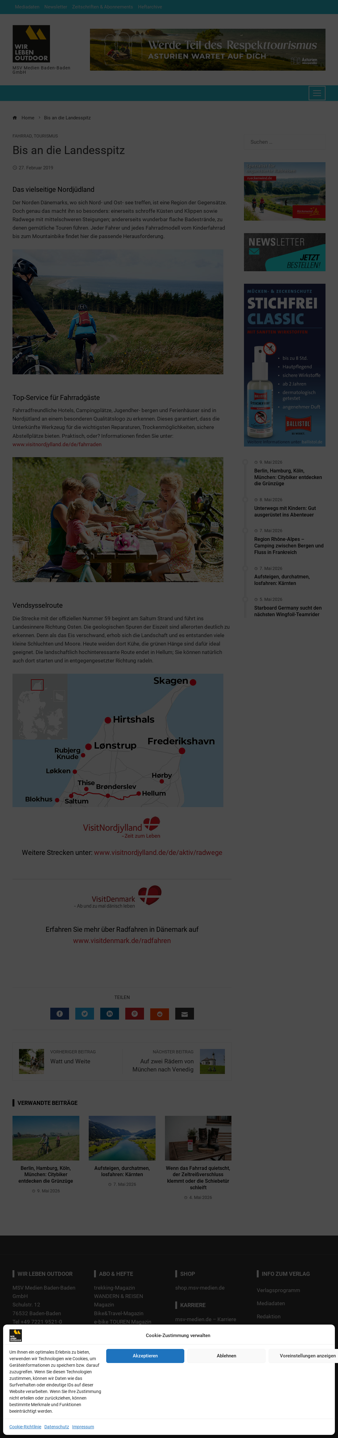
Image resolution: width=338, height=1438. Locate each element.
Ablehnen (226, 1356)
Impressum (83, 1426)
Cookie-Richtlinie (25, 1426)
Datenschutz (56, 1426)
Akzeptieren (145, 1356)
